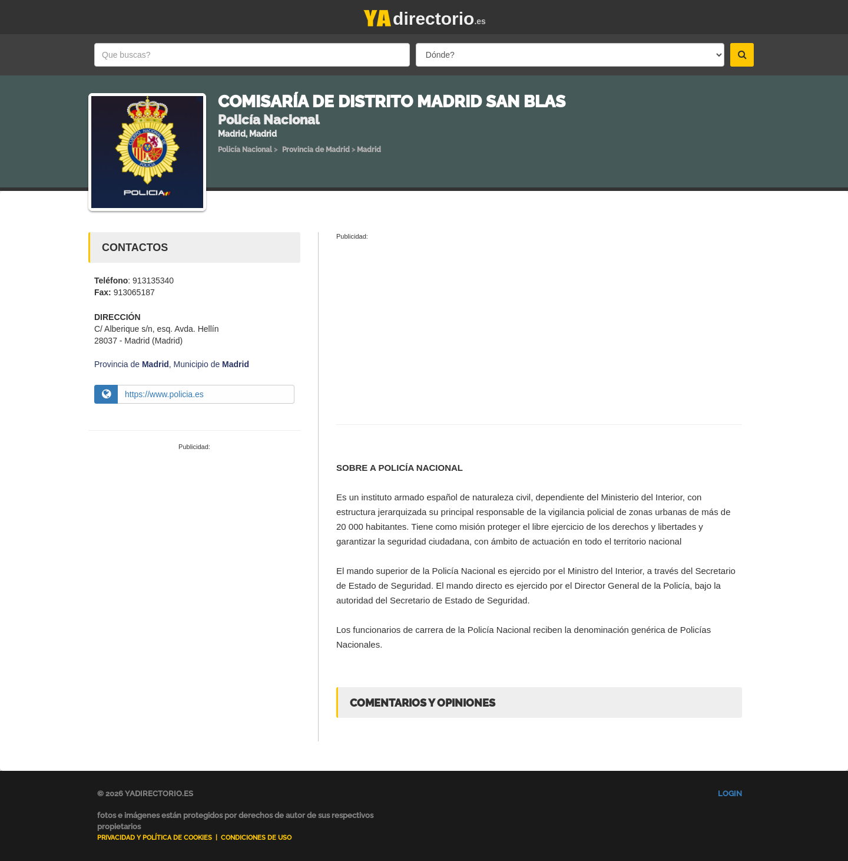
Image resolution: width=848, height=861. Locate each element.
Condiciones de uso (256, 838)
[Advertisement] (194, 540)
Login (730, 793)
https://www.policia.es (164, 394)
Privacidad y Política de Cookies (154, 838)
